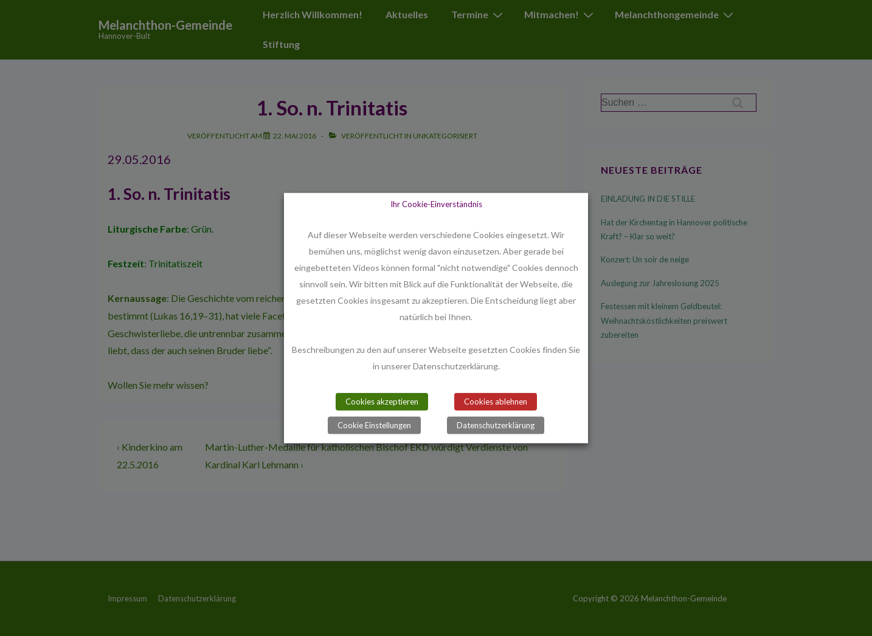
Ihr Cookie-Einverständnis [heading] (436, 203)
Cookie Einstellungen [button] (374, 425)
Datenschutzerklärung (496, 425)
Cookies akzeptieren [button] (381, 401)
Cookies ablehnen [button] (495, 401)
